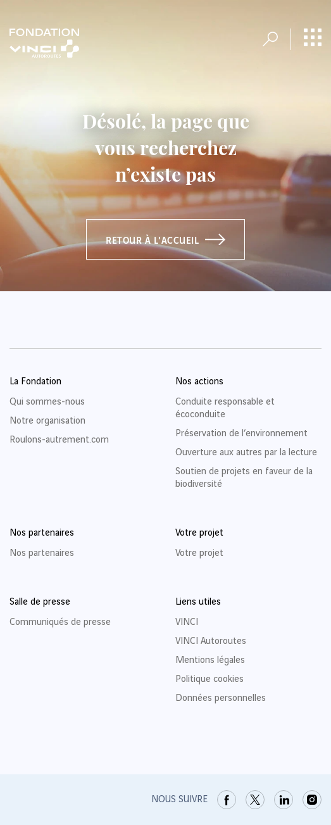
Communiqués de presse (60, 622)
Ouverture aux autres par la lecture (246, 453)
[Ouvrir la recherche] (270, 39)
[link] (226, 799)
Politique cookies (209, 679)
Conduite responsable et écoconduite (225, 408)
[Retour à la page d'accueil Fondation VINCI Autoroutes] (44, 43)
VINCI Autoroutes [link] (210, 641)
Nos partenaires (41, 553)
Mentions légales (210, 660)
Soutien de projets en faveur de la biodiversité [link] (244, 478)
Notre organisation (47, 421)
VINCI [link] (186, 622)
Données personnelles (220, 698)
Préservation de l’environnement (241, 434)
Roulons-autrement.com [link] (59, 440)
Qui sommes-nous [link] (47, 402)
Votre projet (199, 553)
